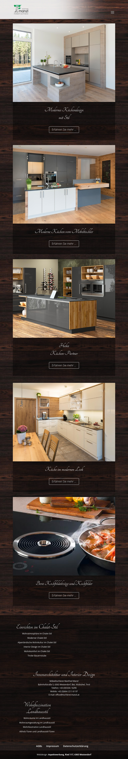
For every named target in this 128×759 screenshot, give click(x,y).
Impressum (52, 746)
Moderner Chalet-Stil (37, 638)
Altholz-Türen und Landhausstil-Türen (37, 731)
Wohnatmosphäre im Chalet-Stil (37, 633)
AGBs (39, 746)
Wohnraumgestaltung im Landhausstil (37, 722)
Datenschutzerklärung (75, 746)
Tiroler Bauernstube (37, 655)
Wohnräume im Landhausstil (37, 718)
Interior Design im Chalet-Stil (37, 646)
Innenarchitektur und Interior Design (64, 674)
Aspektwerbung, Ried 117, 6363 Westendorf (69, 754)
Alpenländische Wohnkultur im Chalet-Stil (37, 642)
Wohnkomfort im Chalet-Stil (37, 651)
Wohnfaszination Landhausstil (37, 727)
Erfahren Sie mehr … (64, 129)
